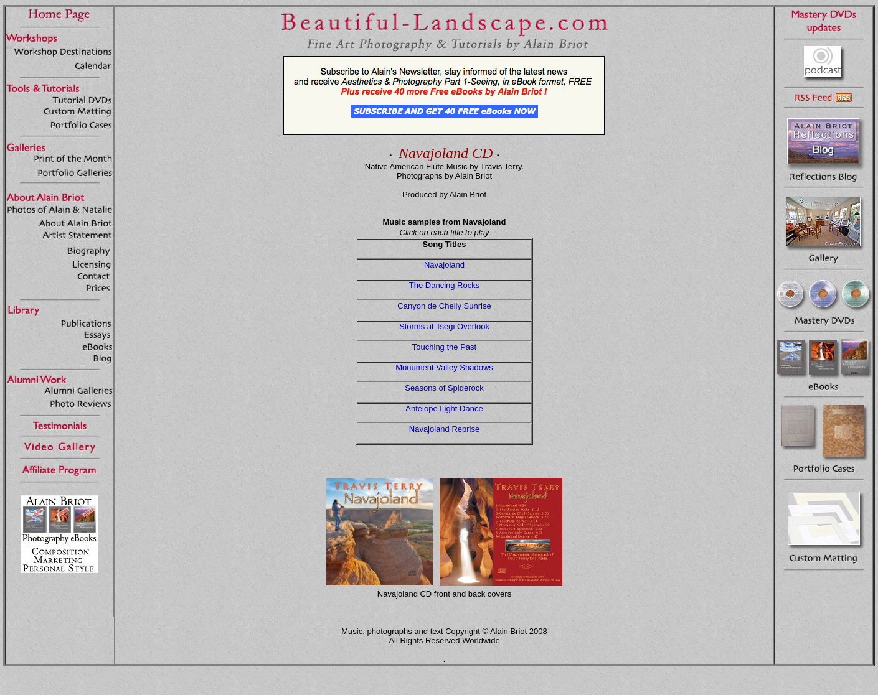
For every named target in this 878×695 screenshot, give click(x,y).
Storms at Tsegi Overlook (444, 326)
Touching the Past (444, 347)
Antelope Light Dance (444, 408)
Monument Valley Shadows (444, 367)
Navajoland (444, 264)
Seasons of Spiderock (444, 388)
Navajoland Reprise (444, 429)
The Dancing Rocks (444, 285)
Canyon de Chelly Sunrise (444, 305)
